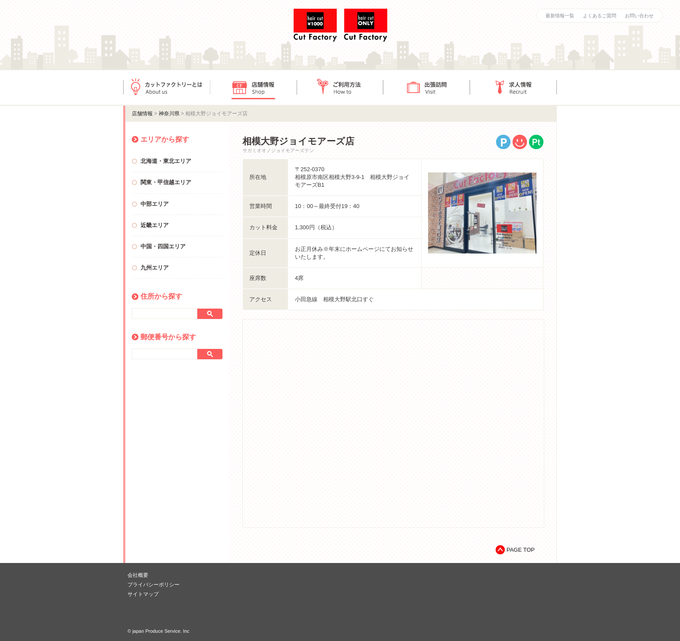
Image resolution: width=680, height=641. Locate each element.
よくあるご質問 (599, 15)
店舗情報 (253, 87)
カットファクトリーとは (166, 87)
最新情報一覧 (560, 15)
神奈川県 (169, 114)
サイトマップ (143, 594)
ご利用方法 (340, 87)
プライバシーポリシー (154, 585)
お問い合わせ (639, 15)
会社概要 (138, 575)
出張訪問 (426, 87)
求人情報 (513, 87)
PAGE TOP (521, 550)
